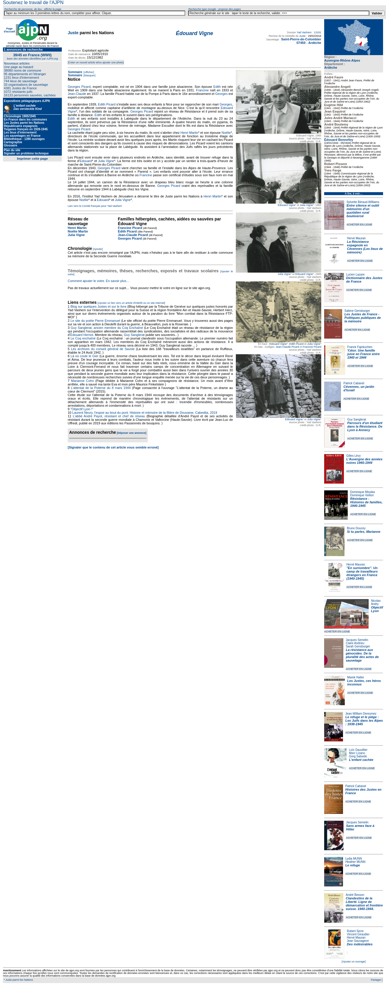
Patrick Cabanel (353, 383)
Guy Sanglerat (356, 419)
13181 (317, 32)
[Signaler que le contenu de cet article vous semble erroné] (113, 447)
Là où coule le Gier (85, 356)
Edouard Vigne (286, 205)
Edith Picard (296, 343)
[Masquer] (89, 75)
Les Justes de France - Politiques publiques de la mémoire (362, 317)
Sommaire (75, 72)
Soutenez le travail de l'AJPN (33, 2)
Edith (217, 86)
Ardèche (330, 67)
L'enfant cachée (361, 759)
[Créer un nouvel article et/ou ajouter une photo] (96, 62)
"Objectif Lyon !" (81, 409)
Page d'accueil (9, 30)
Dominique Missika (362, 492)
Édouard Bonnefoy (338, 139)
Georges (221, 93)
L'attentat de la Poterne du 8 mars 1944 (101, 388)
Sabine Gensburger (357, 310)
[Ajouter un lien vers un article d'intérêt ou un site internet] (131, 302)
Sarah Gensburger (358, 646)
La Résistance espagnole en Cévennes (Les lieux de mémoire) (365, 247)
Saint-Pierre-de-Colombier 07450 (301, 40)
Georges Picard (79, 86)
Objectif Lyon (377, 609)
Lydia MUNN (353, 858)
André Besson (355, 894)
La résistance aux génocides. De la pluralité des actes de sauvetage (362, 655)
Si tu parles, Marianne (363, 531)
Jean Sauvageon (358, 940)
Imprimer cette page (32, 158)
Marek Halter (355, 677)
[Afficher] (88, 72)
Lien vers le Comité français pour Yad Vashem (95, 206)
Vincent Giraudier (358, 934)
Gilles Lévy (353, 455)
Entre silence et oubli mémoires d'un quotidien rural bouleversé (363, 211)
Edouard (85, 161)
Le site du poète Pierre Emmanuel (95, 320)
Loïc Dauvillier (358, 749)
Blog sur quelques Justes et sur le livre (98, 306)
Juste (73, 32)
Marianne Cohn (82, 381)
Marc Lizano (357, 753)
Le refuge (352, 865)
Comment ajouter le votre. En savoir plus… (99, 281)
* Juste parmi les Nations (18, 979)
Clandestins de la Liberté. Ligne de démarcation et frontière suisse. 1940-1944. (364, 903)
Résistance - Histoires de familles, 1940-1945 (366, 502)
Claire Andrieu (355, 643)
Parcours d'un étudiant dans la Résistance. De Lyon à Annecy (364, 426)
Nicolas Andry (376, 602)
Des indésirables (359, 944)
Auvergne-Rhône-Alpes (342, 60)
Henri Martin (189, 132)
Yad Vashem (304, 32)
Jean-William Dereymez (361, 713)
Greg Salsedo (358, 756)
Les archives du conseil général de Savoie (103, 349)
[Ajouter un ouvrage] (353, 961)
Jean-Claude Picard (287, 346)
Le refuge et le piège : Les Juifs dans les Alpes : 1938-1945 (364, 720)
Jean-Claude (77, 93)
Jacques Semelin (357, 640)
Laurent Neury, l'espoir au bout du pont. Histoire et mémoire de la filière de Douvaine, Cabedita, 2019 (144, 412)
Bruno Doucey (356, 528)
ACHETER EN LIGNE (359, 224)
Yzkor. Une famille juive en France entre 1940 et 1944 (363, 354)
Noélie (226, 132)
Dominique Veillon (362, 495)
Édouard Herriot (81, 335)
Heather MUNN (355, 861)
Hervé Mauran (356, 238)
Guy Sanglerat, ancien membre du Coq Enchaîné (107, 327)
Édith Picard (127, 231)
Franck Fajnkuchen (359, 347)
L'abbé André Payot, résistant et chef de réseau (109, 416)
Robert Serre (355, 931)
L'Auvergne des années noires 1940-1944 (364, 460)
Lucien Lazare (355, 274)
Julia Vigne (306, 205)
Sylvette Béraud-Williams (363, 202)
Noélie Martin (78, 231)
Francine (202, 90)
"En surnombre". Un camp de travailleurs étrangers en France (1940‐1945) (361, 573)
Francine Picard (312, 346)
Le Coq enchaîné (83, 338)
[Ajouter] (98, 249)
